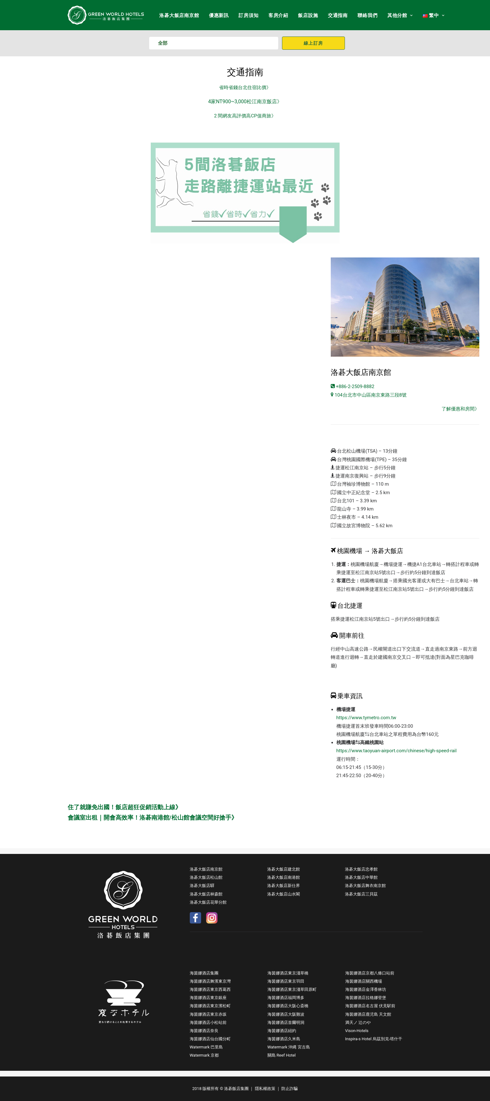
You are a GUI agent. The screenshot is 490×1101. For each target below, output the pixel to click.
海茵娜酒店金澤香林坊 (365, 989)
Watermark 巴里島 (206, 1047)
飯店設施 (308, 15)
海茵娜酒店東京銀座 (208, 997)
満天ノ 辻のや (358, 1022)
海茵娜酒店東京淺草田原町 (292, 989)
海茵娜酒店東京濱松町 (210, 1005)
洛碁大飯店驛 (202, 885)
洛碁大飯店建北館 (283, 869)
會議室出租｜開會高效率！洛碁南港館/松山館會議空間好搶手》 (152, 817)
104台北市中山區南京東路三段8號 (369, 395)
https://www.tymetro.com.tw (366, 717)
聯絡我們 (367, 15)
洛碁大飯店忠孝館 (361, 869)
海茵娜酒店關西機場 (363, 981)
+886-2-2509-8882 (353, 386)
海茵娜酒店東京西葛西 (210, 989)
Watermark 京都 (204, 1055)
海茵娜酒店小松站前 (208, 1022)
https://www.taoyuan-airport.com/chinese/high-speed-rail (396, 751)
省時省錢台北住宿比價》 (245, 87)
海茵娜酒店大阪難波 (286, 1014)
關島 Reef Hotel (282, 1055)
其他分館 (400, 15)
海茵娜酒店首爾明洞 (286, 1022)
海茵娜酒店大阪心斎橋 (288, 1005)
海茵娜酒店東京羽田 (286, 981)
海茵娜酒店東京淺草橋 (288, 973)
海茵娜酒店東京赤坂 (208, 1014)
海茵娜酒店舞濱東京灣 (210, 981)
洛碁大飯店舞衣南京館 (365, 885)
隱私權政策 (265, 1088)
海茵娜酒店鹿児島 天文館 (368, 1014)
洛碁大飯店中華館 (361, 877)
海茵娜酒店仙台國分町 (210, 1038)
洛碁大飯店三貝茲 (361, 894)
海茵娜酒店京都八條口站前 (369, 973)
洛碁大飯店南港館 (283, 877)
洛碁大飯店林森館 (206, 894)
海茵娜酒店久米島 (284, 1038)
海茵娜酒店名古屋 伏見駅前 (370, 1005)
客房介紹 (278, 15)
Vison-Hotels (357, 1030)
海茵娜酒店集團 (204, 973)
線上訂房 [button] (313, 43)
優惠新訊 (219, 15)
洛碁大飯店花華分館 (208, 902)
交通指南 (338, 15)
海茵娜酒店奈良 (204, 1030)
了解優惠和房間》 (460, 409)
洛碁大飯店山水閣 (283, 894)
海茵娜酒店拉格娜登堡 (365, 997)
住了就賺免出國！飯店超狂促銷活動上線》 (124, 807)
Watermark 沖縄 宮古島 (289, 1047)
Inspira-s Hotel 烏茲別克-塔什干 (374, 1038)
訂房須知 (248, 15)
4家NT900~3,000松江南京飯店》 (245, 101)
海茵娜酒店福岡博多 (286, 997)
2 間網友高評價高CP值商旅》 (245, 116)
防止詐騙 (289, 1088)
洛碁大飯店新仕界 (283, 885)
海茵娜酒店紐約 (282, 1030)
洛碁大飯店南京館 (179, 15)
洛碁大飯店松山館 (206, 877)
